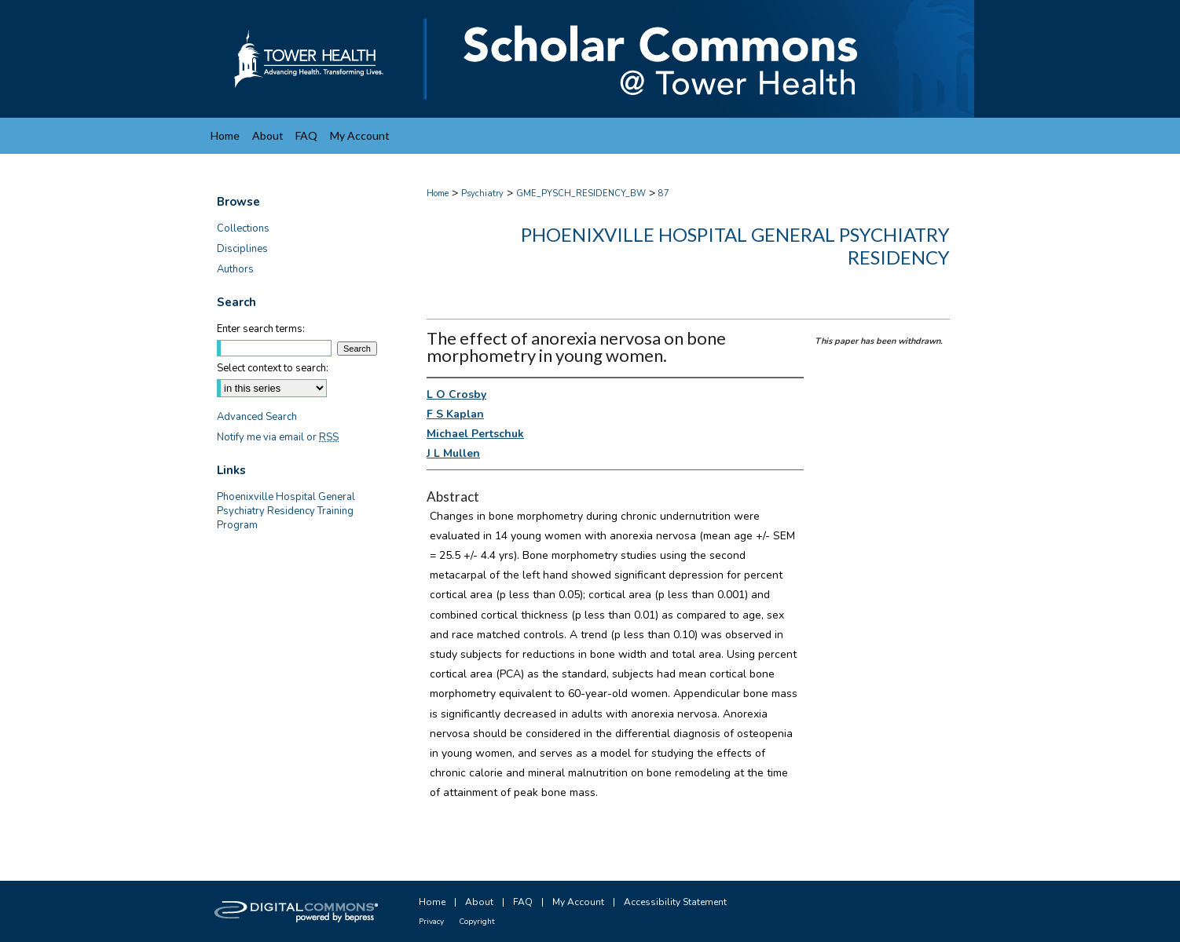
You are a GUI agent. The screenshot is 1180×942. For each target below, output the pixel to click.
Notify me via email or (278, 437)
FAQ (523, 902)
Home (438, 193)
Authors (235, 269)
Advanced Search (257, 417)
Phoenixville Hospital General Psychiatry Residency (735, 245)
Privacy (431, 921)
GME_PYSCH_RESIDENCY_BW (581, 193)
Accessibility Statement (675, 902)
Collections (243, 228)
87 (663, 193)
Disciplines (242, 249)
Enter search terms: (261, 329)
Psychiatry (482, 193)
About (479, 902)
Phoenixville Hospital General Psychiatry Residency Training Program (286, 511)
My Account (578, 902)
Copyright (477, 921)
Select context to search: (272, 368)
